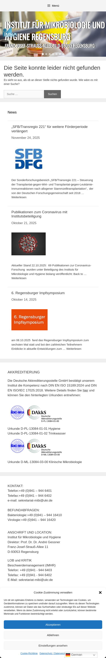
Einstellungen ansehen (53, 645)
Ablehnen (53, 635)
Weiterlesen (18, 197)
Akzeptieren (53, 624)
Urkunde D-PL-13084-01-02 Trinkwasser (37, 433)
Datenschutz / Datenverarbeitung (56, 653)
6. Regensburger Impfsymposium (38, 293)
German (74, 655)
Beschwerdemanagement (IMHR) (32, 565)
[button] (100, 592)
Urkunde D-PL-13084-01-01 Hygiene (34, 428)
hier (85, 390)
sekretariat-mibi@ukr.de (36, 580)
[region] (53, 34)
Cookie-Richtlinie (29, 653)
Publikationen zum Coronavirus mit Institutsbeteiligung (39, 214)
